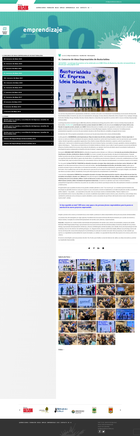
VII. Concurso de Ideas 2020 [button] (13, 83)
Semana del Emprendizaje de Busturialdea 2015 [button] (20, 138)
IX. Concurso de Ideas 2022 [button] (13, 73)
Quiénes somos (41, 7)
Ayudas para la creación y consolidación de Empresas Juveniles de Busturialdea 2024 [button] (26, 120)
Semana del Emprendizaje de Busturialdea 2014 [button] (20, 143)
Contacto (83, 7)
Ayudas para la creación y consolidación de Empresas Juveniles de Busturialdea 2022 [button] (26, 133)
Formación (50, 7)
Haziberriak (69, 124)
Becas (57, 7)
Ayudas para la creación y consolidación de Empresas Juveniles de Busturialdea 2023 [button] (26, 126)
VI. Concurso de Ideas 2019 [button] (13, 87)
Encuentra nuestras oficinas (4, 32)
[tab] (28, 59)
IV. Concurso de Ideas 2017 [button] (13, 97)
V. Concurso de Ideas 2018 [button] (13, 92)
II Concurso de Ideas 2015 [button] (12, 107)
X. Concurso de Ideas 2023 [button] (13, 68)
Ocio (77, 7)
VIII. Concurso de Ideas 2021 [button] (13, 78)
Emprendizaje (70, 7)
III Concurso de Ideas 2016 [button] (12, 102)
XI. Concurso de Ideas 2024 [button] (13, 63)
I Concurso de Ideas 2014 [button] (12, 111)
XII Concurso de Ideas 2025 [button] (13, 59)
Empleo (62, 7)
